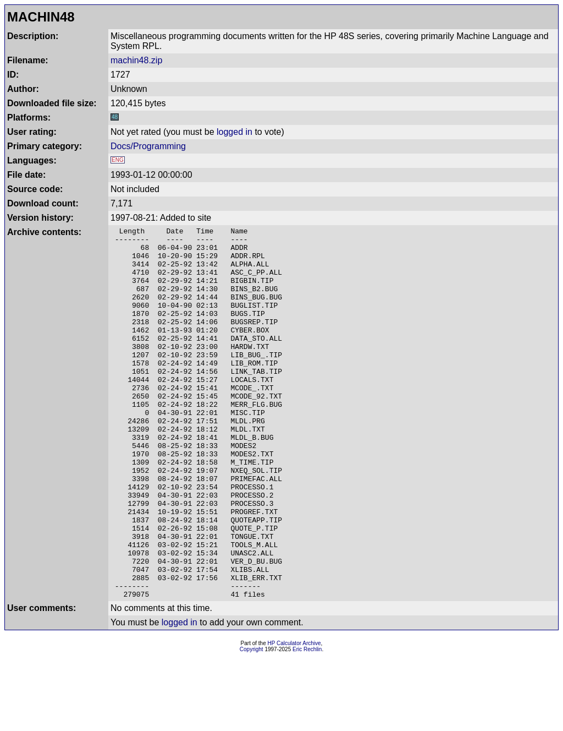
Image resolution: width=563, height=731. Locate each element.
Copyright (251, 724)
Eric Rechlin (307, 724)
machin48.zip (136, 60)
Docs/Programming (148, 146)
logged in (234, 132)
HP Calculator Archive (294, 717)
